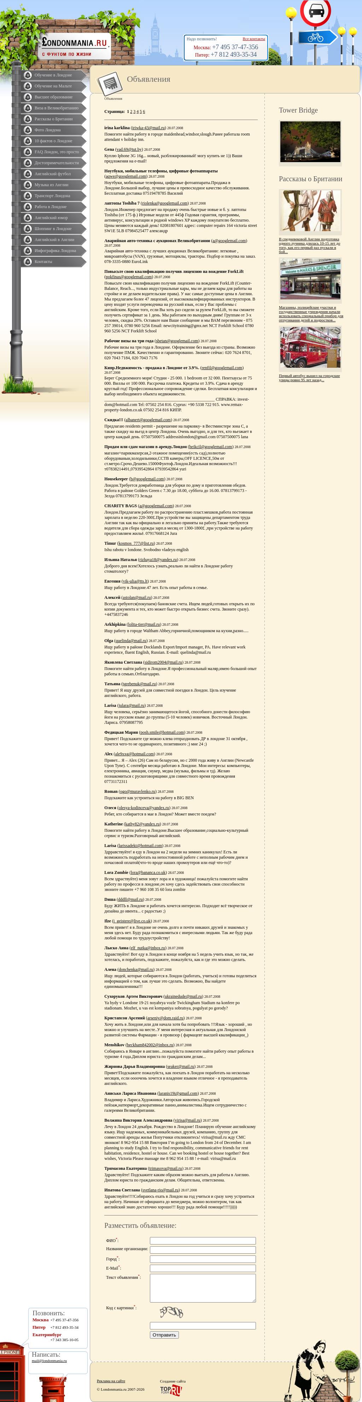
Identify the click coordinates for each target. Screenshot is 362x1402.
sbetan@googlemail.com (177, 340)
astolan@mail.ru (137, 597)
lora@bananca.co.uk (148, 872)
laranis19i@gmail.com (178, 1093)
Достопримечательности (57, 162)
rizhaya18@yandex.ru (158, 559)
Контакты (43, 261)
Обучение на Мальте (53, 86)
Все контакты (254, 38)
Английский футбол (53, 173)
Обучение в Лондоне (53, 75)
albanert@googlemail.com (148, 419)
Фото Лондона (48, 129)
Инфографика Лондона (55, 250)
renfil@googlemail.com (222, 367)
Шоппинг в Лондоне (53, 228)
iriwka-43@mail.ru (148, 127)
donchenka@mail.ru (136, 969)
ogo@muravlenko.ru (137, 791)
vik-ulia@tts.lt (135, 581)
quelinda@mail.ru (131, 640)
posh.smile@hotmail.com (162, 732)
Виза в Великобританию (56, 107)
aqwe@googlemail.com (126, 176)
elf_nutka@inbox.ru (148, 947)
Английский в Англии (54, 239)
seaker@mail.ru (180, 1066)
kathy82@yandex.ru (142, 824)
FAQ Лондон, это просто (57, 151)
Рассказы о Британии (54, 118)
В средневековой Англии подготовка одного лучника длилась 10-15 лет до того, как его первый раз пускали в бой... (309, 245)
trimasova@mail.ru (165, 1168)
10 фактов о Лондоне (53, 140)
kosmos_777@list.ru (135, 543)
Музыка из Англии (52, 184)
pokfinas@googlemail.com (129, 276)
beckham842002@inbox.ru (150, 1044)
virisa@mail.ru (187, 1120)
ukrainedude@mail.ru (183, 996)
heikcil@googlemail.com (210, 446)
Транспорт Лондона (52, 195)
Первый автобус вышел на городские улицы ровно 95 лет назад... (309, 377)
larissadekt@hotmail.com (140, 845)
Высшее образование (53, 97)
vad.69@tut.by (129, 149)
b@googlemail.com (147, 478)
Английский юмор (51, 217)
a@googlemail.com (229, 240)
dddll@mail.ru (130, 899)
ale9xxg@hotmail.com (134, 753)
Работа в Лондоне (50, 206)
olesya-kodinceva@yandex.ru (144, 807)
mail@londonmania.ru (49, 1360)
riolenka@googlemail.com (164, 203)
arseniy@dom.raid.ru (165, 1017)
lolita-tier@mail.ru (144, 624)
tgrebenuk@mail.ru (139, 683)
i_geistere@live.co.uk (132, 921)
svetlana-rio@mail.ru (160, 1190)
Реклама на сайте (111, 1381)
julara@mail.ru (132, 705)
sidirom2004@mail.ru (163, 662)
